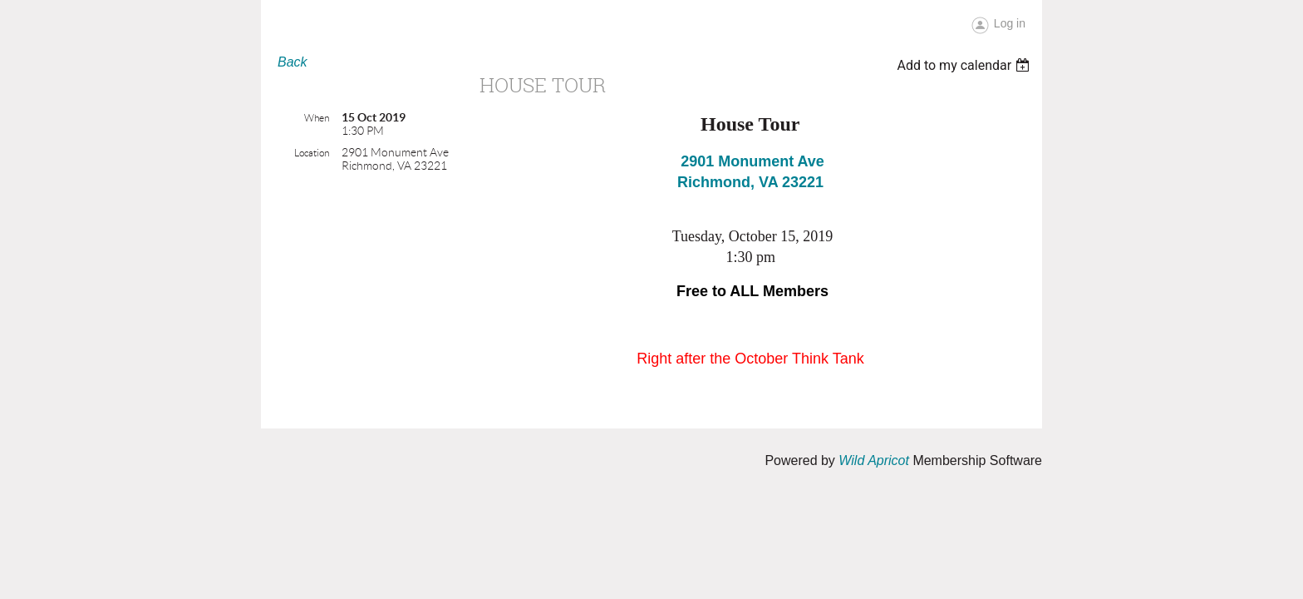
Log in (1009, 23)
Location (311, 152)
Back (292, 62)
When (316, 117)
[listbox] (965, 65)
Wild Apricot (873, 460)
